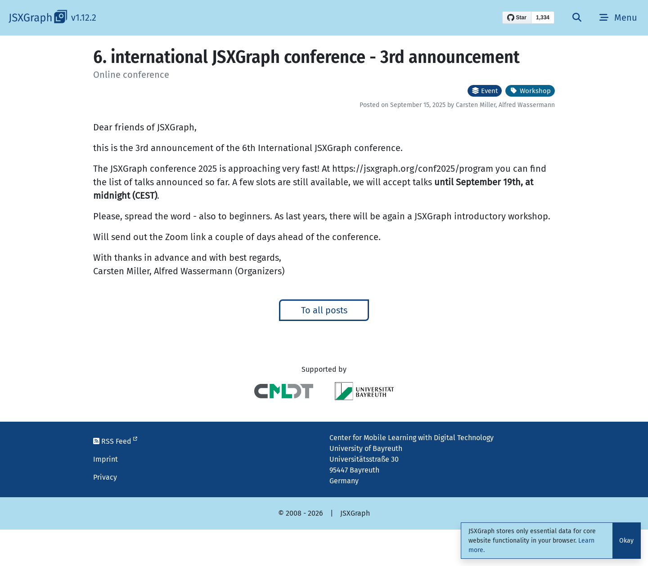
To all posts (324, 310)
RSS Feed (115, 441)
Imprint (105, 459)
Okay (626, 540)
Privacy (105, 477)
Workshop (530, 91)
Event (485, 91)
